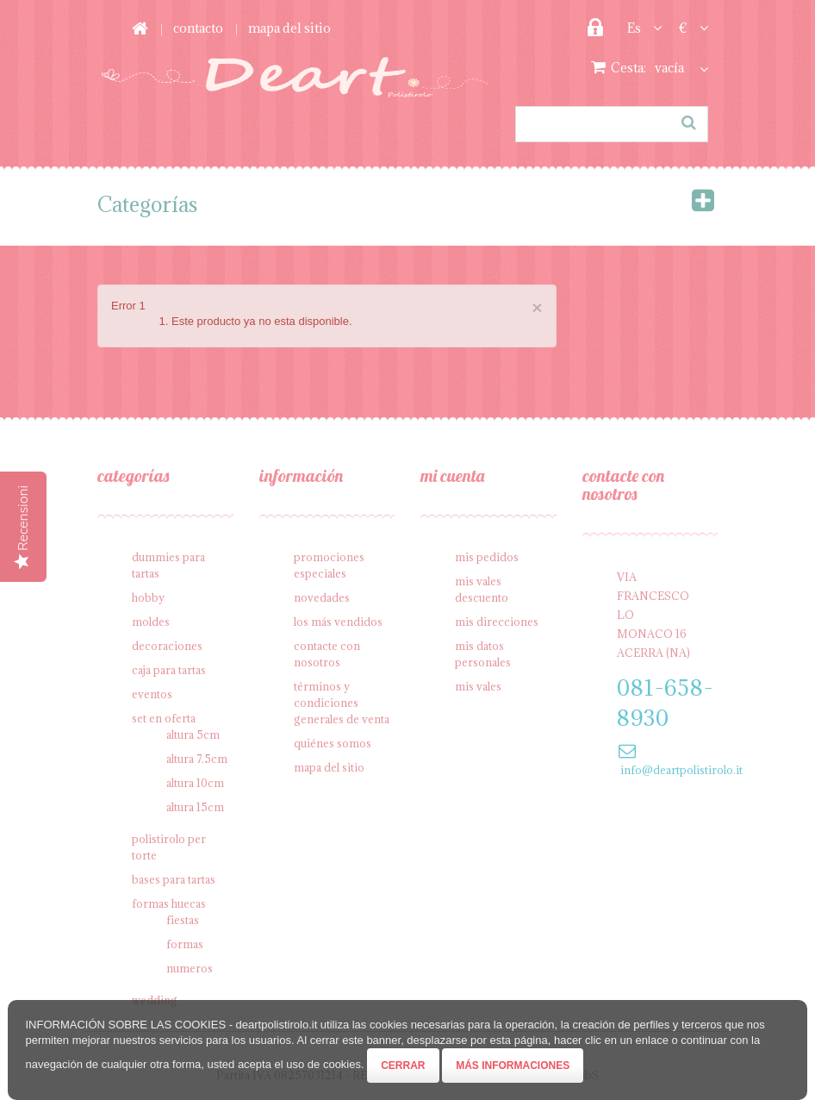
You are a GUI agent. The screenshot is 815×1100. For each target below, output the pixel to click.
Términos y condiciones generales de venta (341, 702)
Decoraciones (167, 646)
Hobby (148, 597)
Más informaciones (512, 1065)
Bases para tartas (173, 879)
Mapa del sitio (329, 767)
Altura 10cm (195, 783)
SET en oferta (164, 718)
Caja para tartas (169, 670)
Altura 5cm (193, 734)
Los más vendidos (338, 621)
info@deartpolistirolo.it (681, 770)
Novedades (322, 597)
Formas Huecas (169, 903)
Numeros (189, 968)
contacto (198, 28)
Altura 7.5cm (196, 759)
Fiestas (182, 920)
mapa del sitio (289, 28)
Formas (184, 944)
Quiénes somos (332, 743)
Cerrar (403, 1065)
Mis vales (478, 686)
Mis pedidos (487, 557)
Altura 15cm (195, 807)
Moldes (151, 621)
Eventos (152, 694)
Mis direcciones (496, 621)
